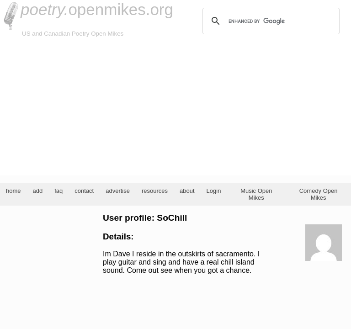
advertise (118, 190)
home (13, 190)
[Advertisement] (175, 107)
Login (214, 190)
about (187, 190)
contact (84, 190)
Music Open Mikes (256, 194)
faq (58, 190)
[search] (270, 21)
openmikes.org (97, 9)
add (38, 190)
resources (155, 190)
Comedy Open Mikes (318, 194)
